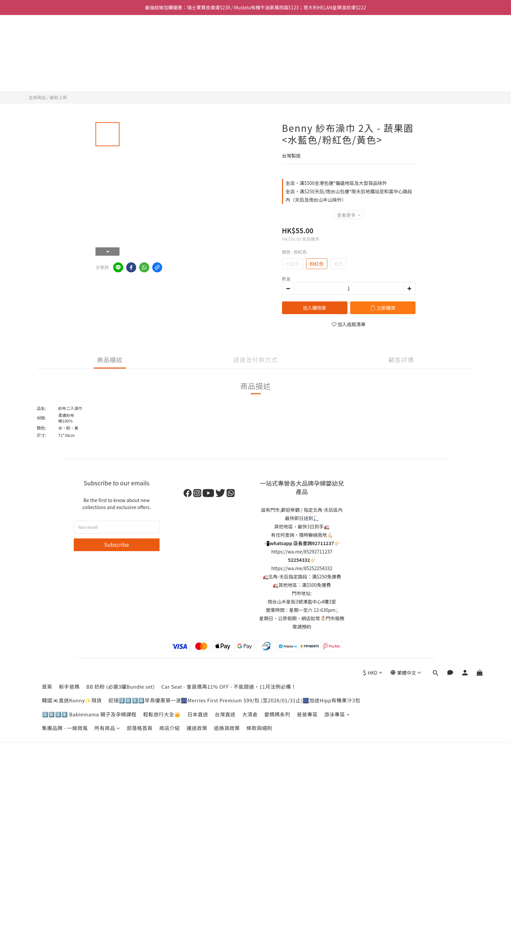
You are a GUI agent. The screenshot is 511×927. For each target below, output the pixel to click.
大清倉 (250, 63)
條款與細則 (260, 77)
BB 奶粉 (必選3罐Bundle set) (120, 35)
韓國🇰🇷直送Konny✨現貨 (72, 49)
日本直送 (197, 63)
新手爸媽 (69, 35)
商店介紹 (169, 77)
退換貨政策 (227, 77)
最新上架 (58, 97)
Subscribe (116, 544)
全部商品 (37, 97)
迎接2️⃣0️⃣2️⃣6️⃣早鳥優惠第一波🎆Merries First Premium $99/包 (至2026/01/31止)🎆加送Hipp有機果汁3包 (234, 49)
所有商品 (107, 77)
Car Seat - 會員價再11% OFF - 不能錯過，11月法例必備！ (229, 35)
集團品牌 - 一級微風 (65, 77)
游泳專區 (337, 63)
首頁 (47, 35)
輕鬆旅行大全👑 (162, 63)
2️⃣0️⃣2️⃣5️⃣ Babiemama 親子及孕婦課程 (89, 63)
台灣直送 (225, 63)
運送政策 (197, 77)
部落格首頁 (139, 77)
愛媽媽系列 (277, 63)
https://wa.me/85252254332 (301, 568)
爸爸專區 (307, 63)
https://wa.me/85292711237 (301, 551)
